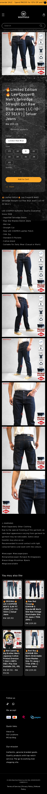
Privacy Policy (27, 787)
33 (9, 157)
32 (34, 151)
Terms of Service (14, 787)
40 (9, 162)
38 (34, 157)
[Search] (41, 25)
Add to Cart (23, 179)
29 (9, 151)
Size (8, 146)
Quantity (9, 168)
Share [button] (10, 187)
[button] (3, 15)
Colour (9, 136)
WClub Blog (11, 738)
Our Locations (12, 735)
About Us (10, 732)
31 (26, 151)
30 (18, 151)
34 (17, 157)
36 (26, 157)
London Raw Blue (16, 141)
